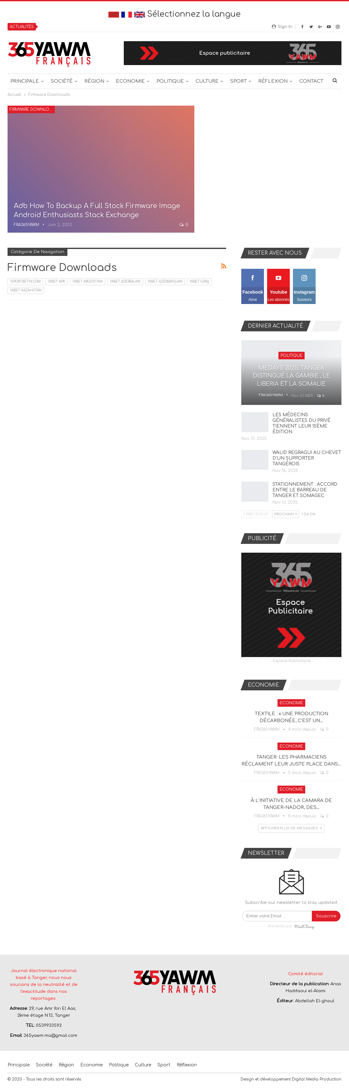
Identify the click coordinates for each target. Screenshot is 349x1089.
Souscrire (326, 916)
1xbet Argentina (87, 281)
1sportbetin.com (25, 281)
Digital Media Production (316, 1079)
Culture (207, 81)
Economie (130, 81)
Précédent (256, 514)
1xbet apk (56, 281)
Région (94, 81)
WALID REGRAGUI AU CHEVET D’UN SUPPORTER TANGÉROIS (306, 458)
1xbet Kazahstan (26, 290)
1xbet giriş (199, 281)
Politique (170, 81)
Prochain (285, 514)
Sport (238, 81)
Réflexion (273, 81)
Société (62, 81)
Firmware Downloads (32, 109)
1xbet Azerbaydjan (165, 281)
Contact (311, 81)
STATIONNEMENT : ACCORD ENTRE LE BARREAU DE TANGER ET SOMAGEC (304, 490)
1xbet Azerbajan (125, 281)
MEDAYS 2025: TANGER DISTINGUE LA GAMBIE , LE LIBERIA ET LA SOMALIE (291, 376)
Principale (24, 81)
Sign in (282, 27)
